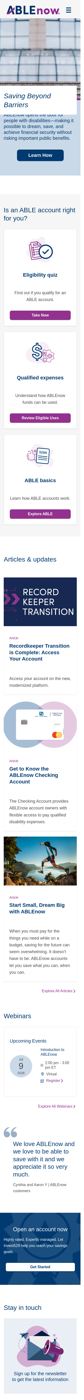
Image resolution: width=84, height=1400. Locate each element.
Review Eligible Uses (40, 418)
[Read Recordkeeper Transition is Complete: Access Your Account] (40, 635)
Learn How (40, 155)
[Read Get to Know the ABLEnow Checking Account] (40, 765)
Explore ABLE (40, 514)
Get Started (40, 1267)
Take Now (40, 315)
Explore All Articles (57, 991)
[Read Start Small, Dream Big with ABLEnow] (40, 909)
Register (53, 1081)
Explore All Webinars (55, 1106)
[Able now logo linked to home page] (33, 10)
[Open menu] (68, 10)
